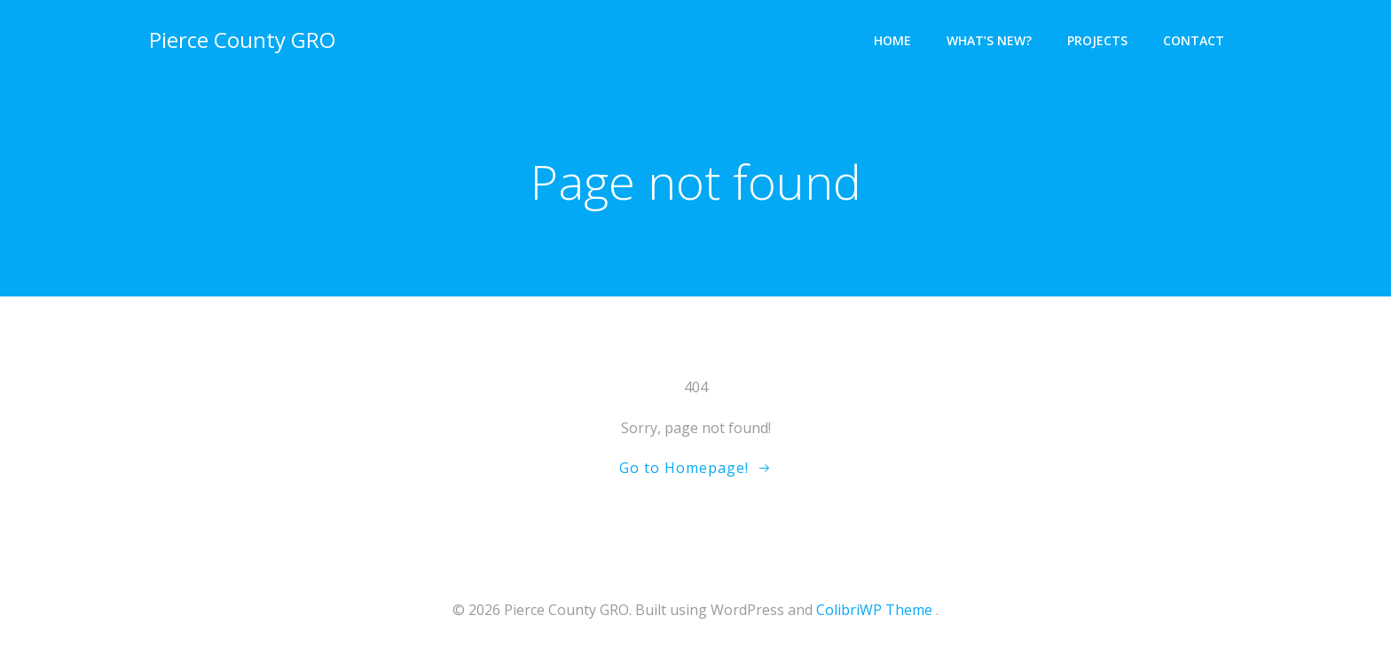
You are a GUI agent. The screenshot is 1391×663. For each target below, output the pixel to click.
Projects (1097, 40)
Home (892, 40)
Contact (1193, 40)
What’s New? (989, 40)
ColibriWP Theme (874, 610)
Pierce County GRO (242, 39)
